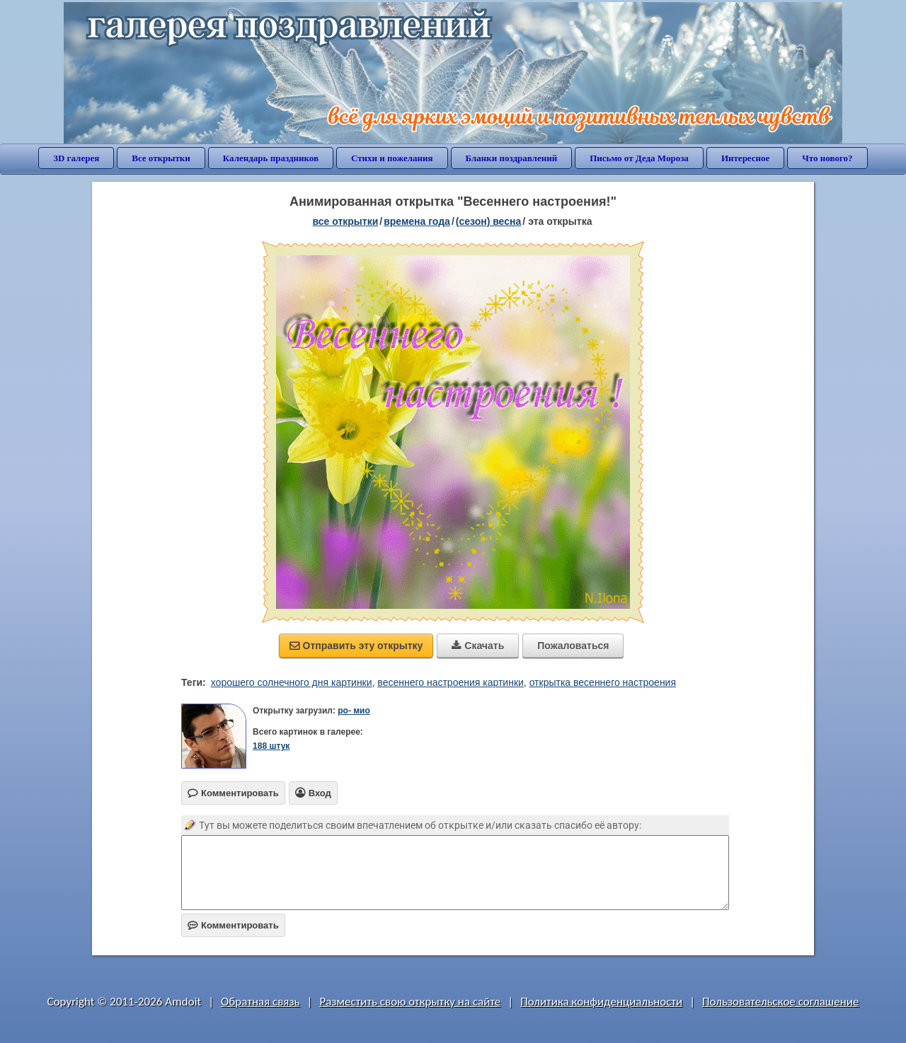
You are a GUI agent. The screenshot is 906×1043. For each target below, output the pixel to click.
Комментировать (233, 925)
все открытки (346, 221)
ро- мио (354, 711)
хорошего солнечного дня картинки (291, 682)
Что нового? (827, 158)
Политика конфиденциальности (601, 1001)
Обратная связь (260, 1001)
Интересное (745, 158)
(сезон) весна (488, 221)
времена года (417, 221)
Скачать (478, 645)
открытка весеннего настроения (602, 682)
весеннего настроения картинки (450, 682)
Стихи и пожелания (392, 158)
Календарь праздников (271, 158)
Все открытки (161, 158)
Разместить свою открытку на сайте (409, 1001)
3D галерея (76, 158)
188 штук (271, 746)
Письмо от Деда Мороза (639, 158)
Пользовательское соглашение (780, 1001)
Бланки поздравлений (512, 158)
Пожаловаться (573, 645)
